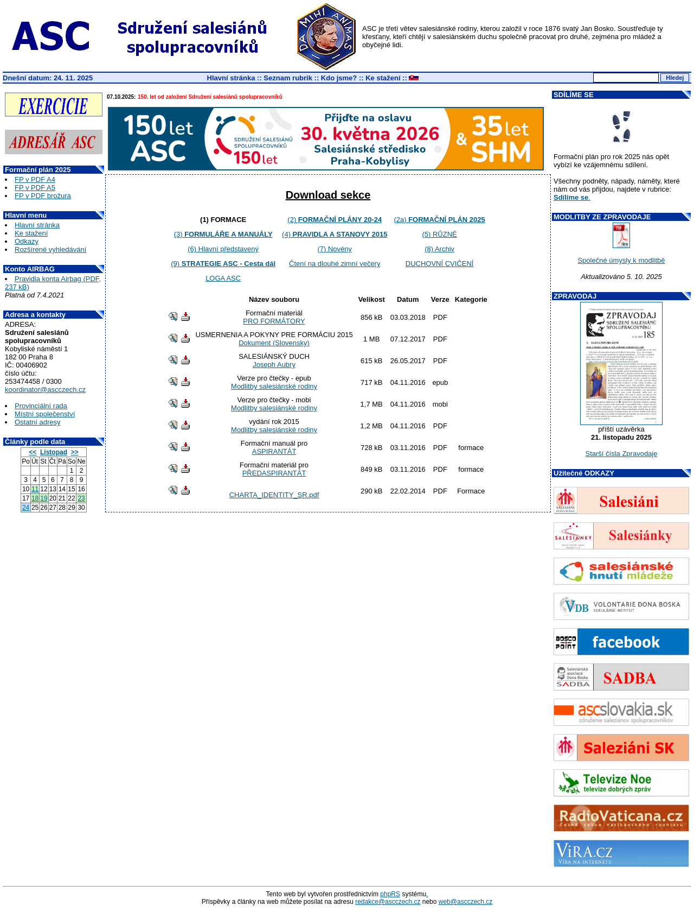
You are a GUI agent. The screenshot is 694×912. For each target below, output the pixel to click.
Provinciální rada (41, 406)
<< (32, 452)
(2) (334, 220)
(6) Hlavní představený (223, 249)
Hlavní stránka (231, 78)
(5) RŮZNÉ (439, 234)
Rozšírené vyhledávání (50, 249)
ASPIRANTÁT (274, 451)
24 (25, 507)
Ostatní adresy (38, 422)
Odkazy (26, 241)
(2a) (439, 220)
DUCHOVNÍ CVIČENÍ (440, 263)
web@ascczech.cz (466, 901)
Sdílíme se (571, 197)
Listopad (53, 452)
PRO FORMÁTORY (274, 321)
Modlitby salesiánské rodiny (274, 386)
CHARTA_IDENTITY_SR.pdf (274, 495)
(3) (223, 234)
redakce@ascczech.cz (387, 901)
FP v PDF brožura (43, 196)
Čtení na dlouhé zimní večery (334, 263)
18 (34, 498)
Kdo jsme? (339, 78)
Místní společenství (45, 414)
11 (34, 489)
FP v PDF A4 (35, 179)
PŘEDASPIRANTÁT (274, 473)
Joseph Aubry (274, 364)
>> (75, 452)
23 (81, 498)
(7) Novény (334, 249)
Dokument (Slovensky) (274, 343)
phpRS (390, 894)
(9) (223, 263)
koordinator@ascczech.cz (45, 389)
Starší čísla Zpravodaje (622, 453)
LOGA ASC (223, 278)
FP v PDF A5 (35, 187)
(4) (334, 234)
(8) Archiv (439, 249)
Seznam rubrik (288, 78)
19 (43, 498)
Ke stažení (382, 78)
